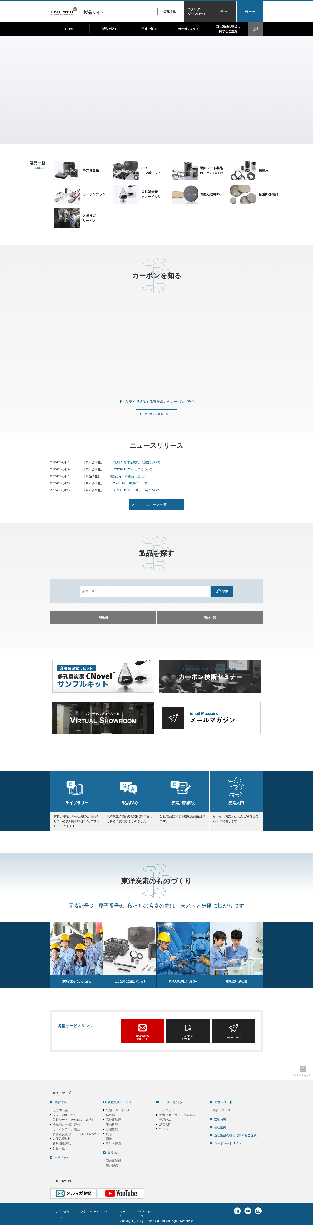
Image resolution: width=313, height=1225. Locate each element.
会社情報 (169, 11)
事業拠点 (114, 1152)
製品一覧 (59, 1147)
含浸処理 (112, 1128)
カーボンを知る (188, 29)
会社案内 (220, 1126)
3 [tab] (158, 138)
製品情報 (60, 1101)
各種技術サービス (120, 1101)
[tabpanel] (156, 90)
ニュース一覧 (156, 507)
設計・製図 (113, 1143)
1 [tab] (150, 138)
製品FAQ (165, 1119)
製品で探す (109, 29)
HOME (69, 29)
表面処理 (112, 1124)
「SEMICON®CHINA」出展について (135, 492)
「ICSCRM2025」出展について (131, 472)
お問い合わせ (63, 1210)
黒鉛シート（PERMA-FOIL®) (73, 1119)
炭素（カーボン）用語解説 (177, 1114)
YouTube (165, 1128)
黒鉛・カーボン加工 (119, 1109)
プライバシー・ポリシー (98, 1210)
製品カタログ (221, 1109)
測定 (109, 1138)
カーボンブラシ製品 (66, 1128)
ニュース (129, 1210)
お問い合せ (223, 11)
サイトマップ (153, 1210)
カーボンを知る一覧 (156, 415)
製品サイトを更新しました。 (129, 479)
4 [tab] (163, 138)
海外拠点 (112, 1165)
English (252, 11)
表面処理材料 (62, 1138)
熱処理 (110, 1114)
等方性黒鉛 (60, 1109)
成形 (109, 1133)
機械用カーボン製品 (66, 1124)
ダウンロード (223, 1101)
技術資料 (220, 1118)
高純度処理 (113, 1119)
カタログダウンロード (197, 11)
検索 (222, 594)
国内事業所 (113, 1160)
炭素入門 (165, 1124)
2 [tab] (154, 138)
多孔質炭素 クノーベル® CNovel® (76, 1133)
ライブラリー (168, 1109)
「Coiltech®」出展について (128, 486)
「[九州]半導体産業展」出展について (135, 465)
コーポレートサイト (227, 1142)
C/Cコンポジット (64, 1114)
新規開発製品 (62, 1143)
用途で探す (149, 29)
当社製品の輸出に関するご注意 (228, 29)
